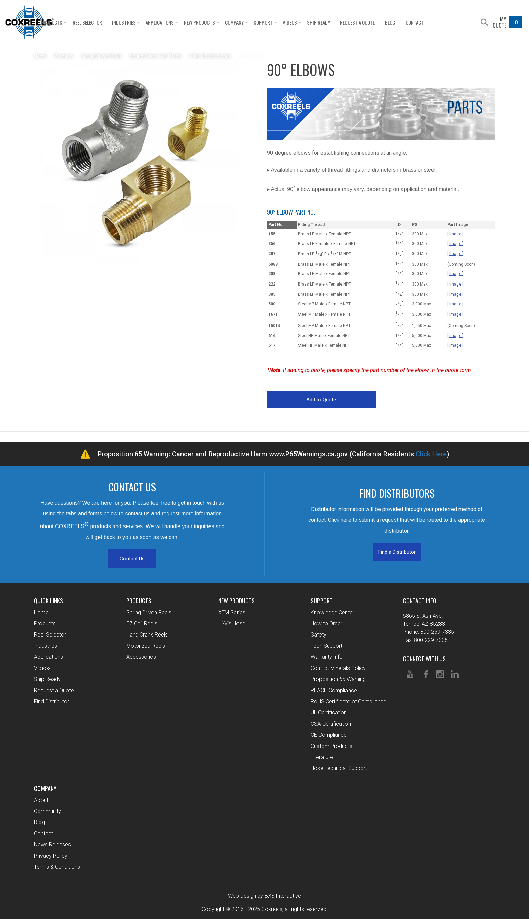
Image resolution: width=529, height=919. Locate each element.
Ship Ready (336, 22)
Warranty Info (327, 657)
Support (281, 22)
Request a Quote (375, 22)
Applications (178, 22)
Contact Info (419, 600)
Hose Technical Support (339, 768)
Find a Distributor (397, 552)
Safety (318, 634)
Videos (308, 22)
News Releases (52, 844)
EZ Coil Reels (141, 623)
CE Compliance (329, 735)
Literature (322, 757)
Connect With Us (424, 658)
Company (252, 22)
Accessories (141, 657)
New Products (217, 22)
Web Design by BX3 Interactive (264, 896)
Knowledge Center (332, 612)
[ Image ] (455, 234)
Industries (142, 22)
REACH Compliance (334, 690)
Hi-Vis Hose (231, 623)
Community (47, 811)
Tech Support (326, 646)
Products (70, 22)
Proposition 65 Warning (338, 679)
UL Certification (329, 712)
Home (41, 612)
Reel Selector (105, 22)
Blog (408, 22)
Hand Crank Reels (147, 634)
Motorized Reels (145, 646)
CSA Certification (331, 724)
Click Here (431, 454)
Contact (433, 22)
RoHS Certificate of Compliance (348, 701)
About (41, 800)
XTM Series (231, 612)
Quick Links (48, 600)
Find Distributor (51, 701)
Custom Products (331, 746)
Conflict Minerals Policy (338, 668)
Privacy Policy (50, 856)
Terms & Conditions (57, 867)
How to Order (326, 623)
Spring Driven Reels (148, 612)
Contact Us (132, 559)
